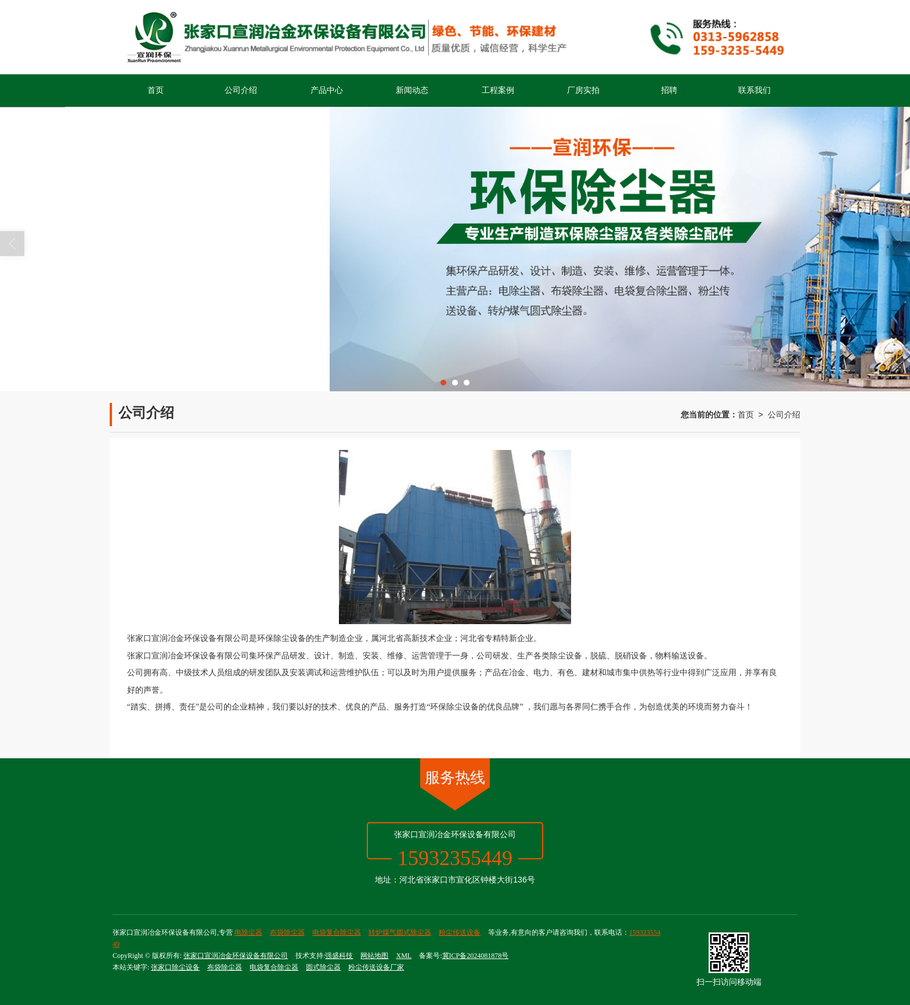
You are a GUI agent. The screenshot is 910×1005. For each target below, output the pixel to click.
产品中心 (326, 90)
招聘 (669, 90)
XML (403, 956)
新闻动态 (412, 90)
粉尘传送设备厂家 (376, 967)
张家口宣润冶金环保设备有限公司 (235, 956)
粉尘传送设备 (460, 932)
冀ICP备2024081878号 (475, 956)
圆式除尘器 (323, 967)
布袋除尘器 (287, 932)
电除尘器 (248, 932)
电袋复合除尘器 (336, 932)
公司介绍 (241, 90)
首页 (155, 90)
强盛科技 (339, 956)
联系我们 (754, 90)
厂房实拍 (583, 90)
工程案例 (498, 90)
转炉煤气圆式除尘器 (400, 932)
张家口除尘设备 (175, 967)
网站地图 (374, 956)
